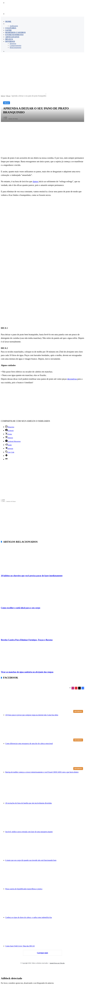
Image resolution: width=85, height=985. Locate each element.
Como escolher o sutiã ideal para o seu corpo (20, 608)
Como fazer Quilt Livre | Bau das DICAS (20, 946)
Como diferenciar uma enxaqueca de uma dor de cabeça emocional (29, 743)
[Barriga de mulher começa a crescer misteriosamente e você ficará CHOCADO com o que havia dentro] (44, 759)
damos (36, 181)
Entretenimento (14, 35)
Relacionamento (15, 47)
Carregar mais (42, 953)
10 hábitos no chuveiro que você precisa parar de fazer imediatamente (32, 575)
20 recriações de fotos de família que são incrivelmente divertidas (28, 803)
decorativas (72, 379)
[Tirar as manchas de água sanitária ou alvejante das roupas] (42, 656)
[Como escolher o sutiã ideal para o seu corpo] (42, 592)
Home (8, 21)
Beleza (9, 39)
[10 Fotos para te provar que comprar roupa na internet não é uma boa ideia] (44, 700)
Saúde (8, 30)
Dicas (8, 24)
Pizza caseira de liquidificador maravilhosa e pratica (23, 889)
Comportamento (15, 45)
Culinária (10, 28)
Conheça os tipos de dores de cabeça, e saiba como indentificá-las (28, 917)
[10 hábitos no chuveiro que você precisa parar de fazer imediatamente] (42, 560)
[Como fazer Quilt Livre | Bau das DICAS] (44, 932)
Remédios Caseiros (15, 32)
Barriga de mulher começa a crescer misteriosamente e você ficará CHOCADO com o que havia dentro (42, 772)
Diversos (10, 41)
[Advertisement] (42, 70)
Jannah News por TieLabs (57, 963)
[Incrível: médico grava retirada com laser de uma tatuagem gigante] (44, 818)
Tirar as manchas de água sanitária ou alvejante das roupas (27, 672)
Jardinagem (14, 26)
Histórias (13, 43)
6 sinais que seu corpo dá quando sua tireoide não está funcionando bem (30, 860)
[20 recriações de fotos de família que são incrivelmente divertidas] (44, 790)
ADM (3, 500)
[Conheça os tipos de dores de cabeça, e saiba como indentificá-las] (44, 904)
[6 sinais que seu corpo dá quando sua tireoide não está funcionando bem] (44, 847)
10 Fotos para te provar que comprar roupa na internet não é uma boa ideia (31, 715)
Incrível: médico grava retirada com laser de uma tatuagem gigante (29, 832)
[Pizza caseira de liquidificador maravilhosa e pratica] (44, 875)
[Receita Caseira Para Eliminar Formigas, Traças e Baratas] (42, 624)
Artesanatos (12, 37)
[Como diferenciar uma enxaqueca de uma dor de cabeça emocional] (44, 730)
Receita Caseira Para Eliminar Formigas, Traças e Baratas (27, 640)
